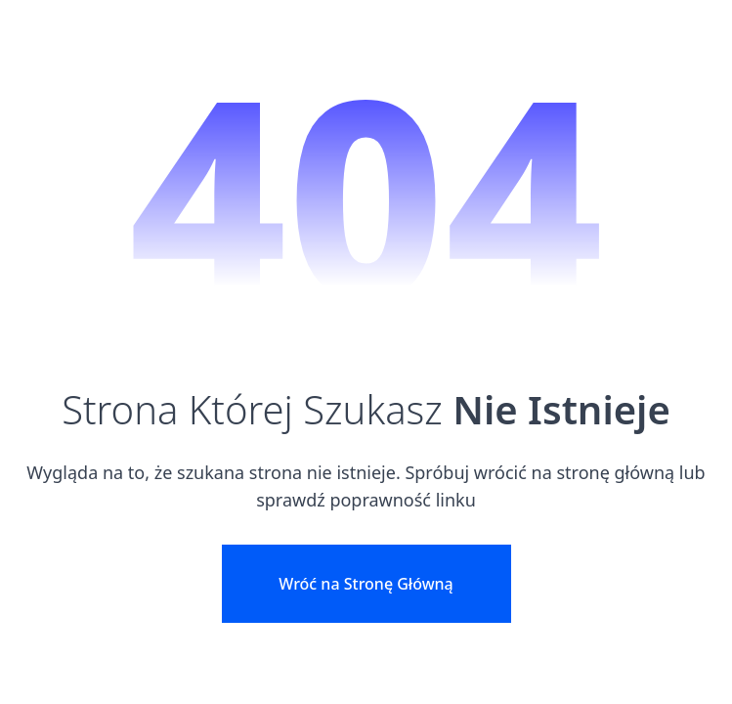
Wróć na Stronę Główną (366, 583)
